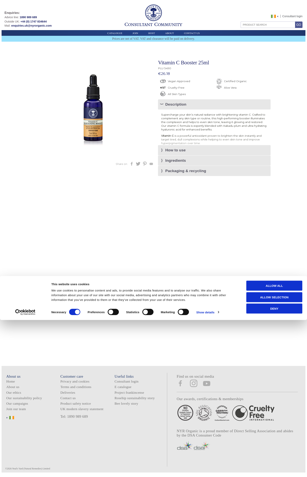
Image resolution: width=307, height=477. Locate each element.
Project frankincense (129, 393)
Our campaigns (17, 404)
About (169, 33)
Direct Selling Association (255, 432)
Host (151, 33)
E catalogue (123, 388)
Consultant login (292, 16)
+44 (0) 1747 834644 (34, 21)
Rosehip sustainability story (135, 399)
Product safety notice (75, 404)
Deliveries (67, 393)
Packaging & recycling (185, 172)
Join (135, 33)
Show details (205, 469)
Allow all (274, 442)
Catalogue (114, 33)
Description (175, 104)
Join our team (16, 410)
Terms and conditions (75, 388)
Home (10, 382)
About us (12, 388)
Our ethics (13, 393)
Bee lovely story (126, 404)
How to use (175, 150)
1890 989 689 (28, 17)
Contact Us (192, 33)
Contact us (68, 399)
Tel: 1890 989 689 (74, 417)
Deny (274, 465)
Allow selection (274, 454)
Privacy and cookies (74, 382)
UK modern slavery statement (81, 410)
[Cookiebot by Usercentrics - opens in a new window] (25, 469)
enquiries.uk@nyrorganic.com (31, 25)
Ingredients (175, 161)
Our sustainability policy (24, 399)
